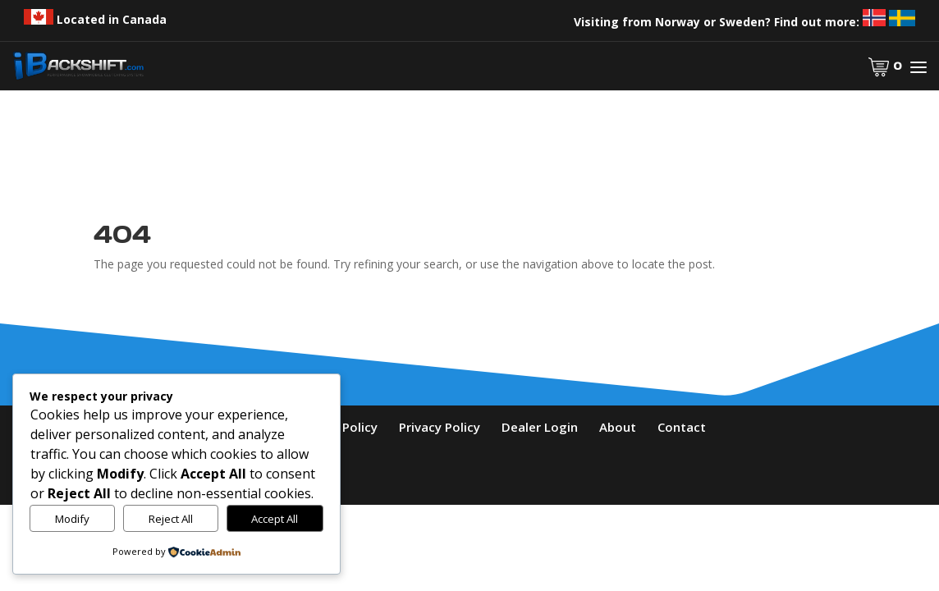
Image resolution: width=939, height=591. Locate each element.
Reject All (171, 518)
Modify (72, 518)
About (617, 427)
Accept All (274, 518)
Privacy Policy (439, 427)
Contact (681, 427)
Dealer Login (540, 427)
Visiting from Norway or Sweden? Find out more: (744, 22)
